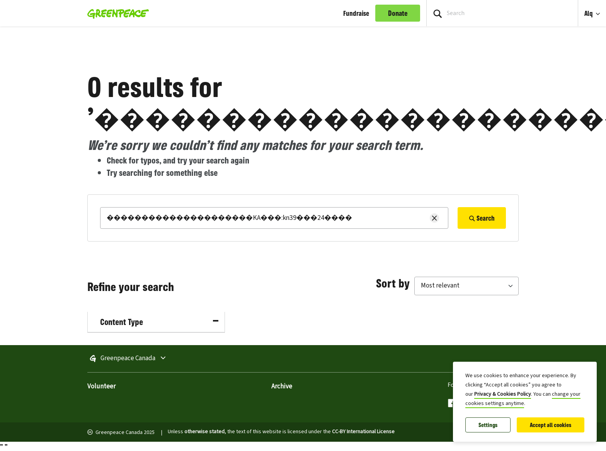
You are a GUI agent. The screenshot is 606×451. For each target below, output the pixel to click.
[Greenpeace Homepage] (116, 13)
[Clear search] (434, 218)
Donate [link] (398, 13)
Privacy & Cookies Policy (502, 394)
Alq (589, 13)
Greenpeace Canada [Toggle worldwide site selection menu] (149, 358)
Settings (487, 425)
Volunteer (101, 386)
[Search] (274, 218)
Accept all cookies (550, 425)
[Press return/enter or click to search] (437, 13)
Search (482, 218)
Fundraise (356, 13)
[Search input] (502, 13)
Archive (281, 386)
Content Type (159, 322)
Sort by (393, 283)
